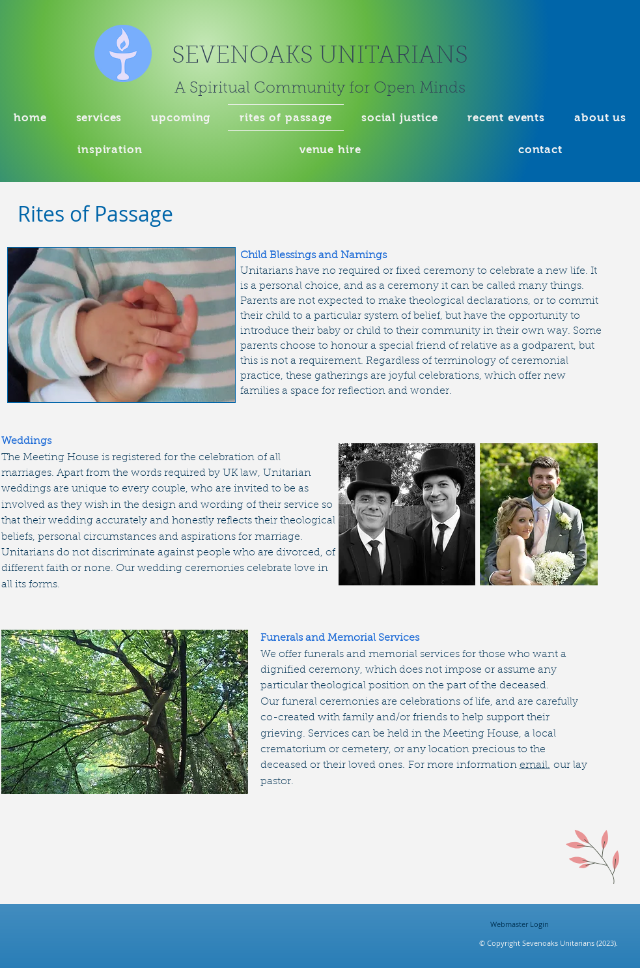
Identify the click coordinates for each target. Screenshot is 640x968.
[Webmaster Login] (520, 924)
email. (535, 765)
